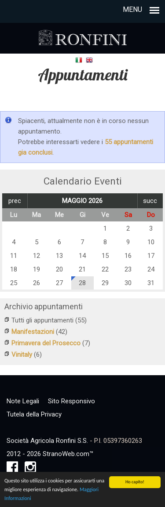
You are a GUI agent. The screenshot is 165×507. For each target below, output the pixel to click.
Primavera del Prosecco (46, 343)
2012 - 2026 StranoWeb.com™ (50, 454)
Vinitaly (21, 355)
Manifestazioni (32, 332)
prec (14, 201)
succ (150, 201)
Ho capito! (134, 483)
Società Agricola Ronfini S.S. (47, 441)
